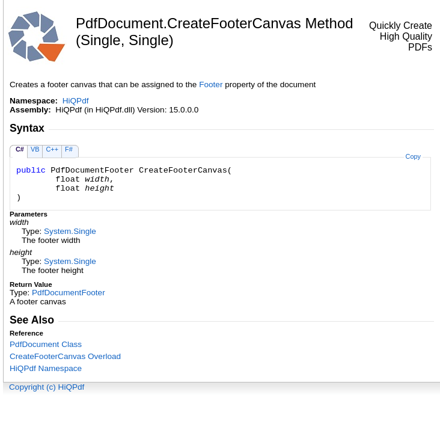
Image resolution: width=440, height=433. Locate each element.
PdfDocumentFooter (68, 292)
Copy (413, 156)
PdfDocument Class (46, 344)
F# (69, 149)
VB (35, 149)
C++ (52, 149)
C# (20, 149)
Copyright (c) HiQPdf (46, 387)
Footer (210, 84)
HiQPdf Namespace (46, 368)
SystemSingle (70, 231)
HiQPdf (76, 100)
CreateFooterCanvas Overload (65, 356)
